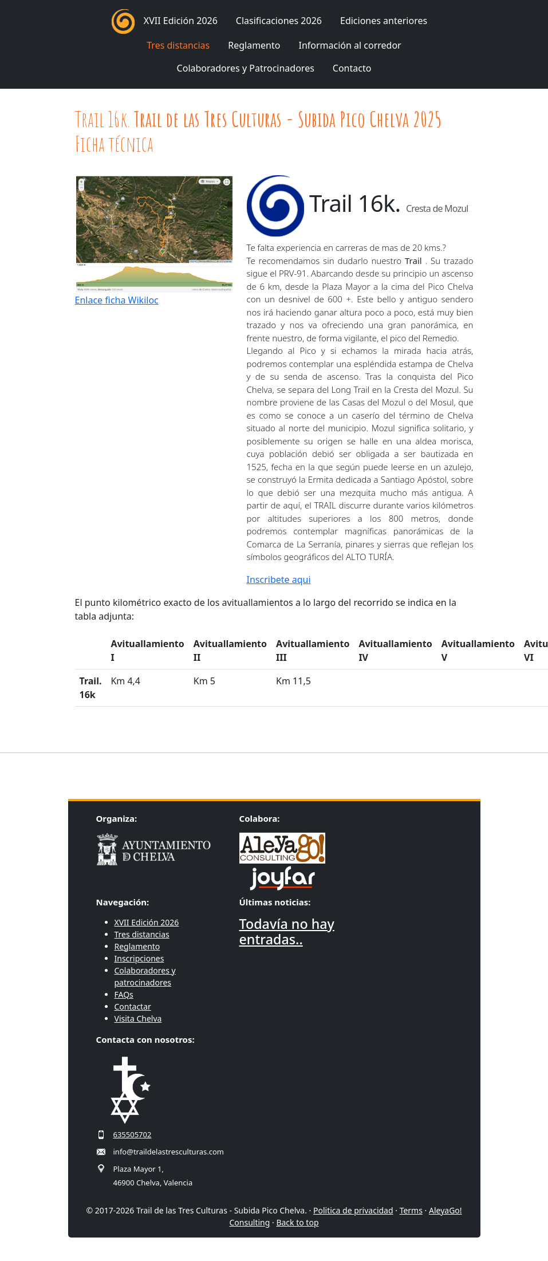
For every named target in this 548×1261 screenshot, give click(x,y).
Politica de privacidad (353, 1210)
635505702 (132, 1134)
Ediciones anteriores (383, 20)
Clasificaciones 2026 (279, 20)
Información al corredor (349, 45)
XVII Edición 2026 (181, 20)
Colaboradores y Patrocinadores (245, 68)
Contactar (133, 1006)
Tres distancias (178, 45)
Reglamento (254, 45)
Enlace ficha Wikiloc (117, 300)
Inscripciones (139, 958)
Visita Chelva (138, 1018)
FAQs (124, 994)
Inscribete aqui (279, 579)
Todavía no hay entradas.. (286, 932)
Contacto (352, 68)
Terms (411, 1210)
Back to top (297, 1222)
